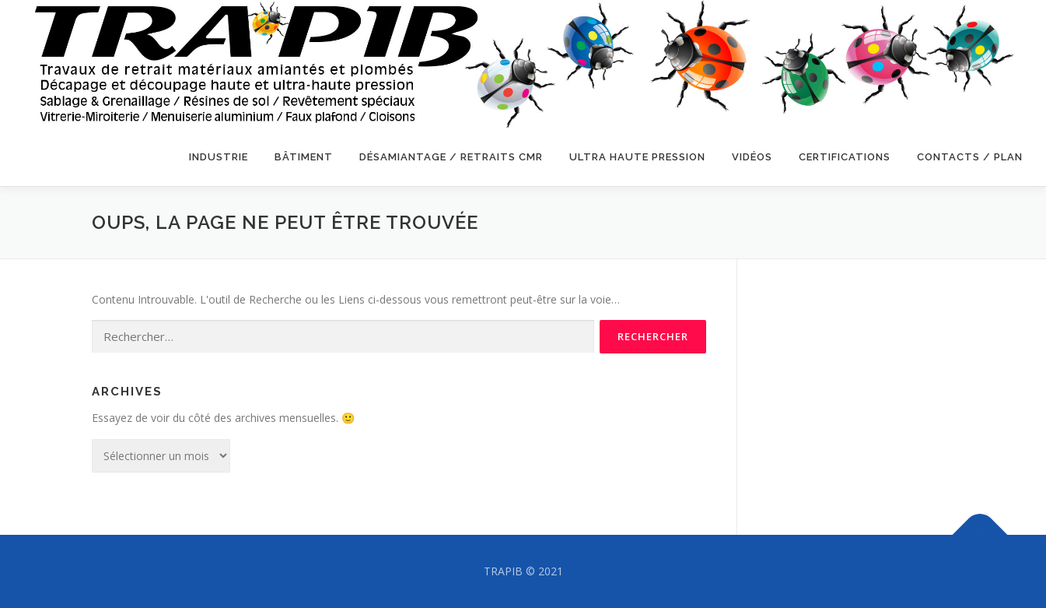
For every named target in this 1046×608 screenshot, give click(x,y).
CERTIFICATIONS (844, 157)
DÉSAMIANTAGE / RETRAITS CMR (451, 157)
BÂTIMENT (304, 157)
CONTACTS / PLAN (970, 157)
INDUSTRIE (218, 157)
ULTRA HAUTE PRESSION (637, 157)
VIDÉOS (752, 157)
